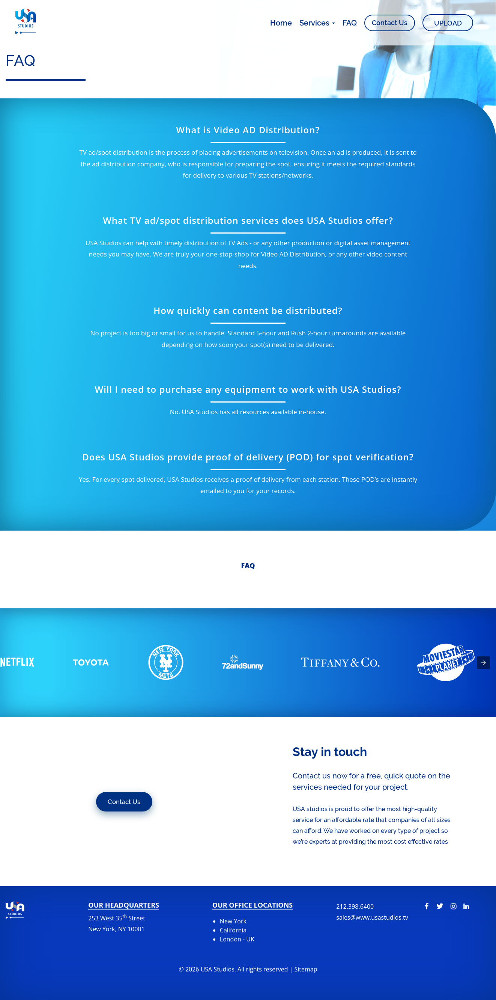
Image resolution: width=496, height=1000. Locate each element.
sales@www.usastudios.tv (372, 917)
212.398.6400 (372, 912)
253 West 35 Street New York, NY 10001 (116, 923)
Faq (248, 565)
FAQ (350, 22)
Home (281, 22)
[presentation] (483, 662)
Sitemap (306, 969)
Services (317, 22)
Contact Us (389, 23)
